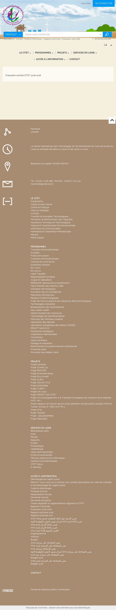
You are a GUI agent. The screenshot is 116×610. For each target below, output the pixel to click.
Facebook (35, 129)
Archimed (42, 608)
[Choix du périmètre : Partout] (13, 34)
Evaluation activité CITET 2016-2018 (23, 75)
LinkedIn (35, 132)
